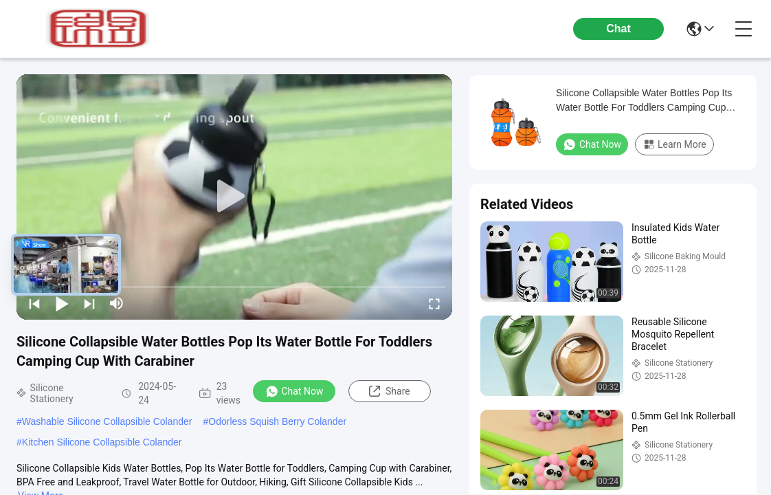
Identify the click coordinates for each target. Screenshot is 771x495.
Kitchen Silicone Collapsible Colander (102, 442)
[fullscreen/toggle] (434, 303)
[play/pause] (62, 303)
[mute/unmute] (117, 303)
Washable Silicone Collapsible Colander (107, 421)
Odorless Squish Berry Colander (277, 421)
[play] (234, 196)
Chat (618, 28)
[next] (89, 303)
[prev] (34, 303)
